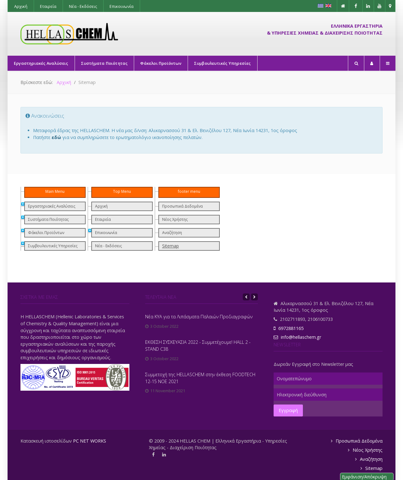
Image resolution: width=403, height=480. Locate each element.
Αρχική (101, 206)
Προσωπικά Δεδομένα (182, 206)
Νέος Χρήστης (175, 219)
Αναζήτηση (172, 232)
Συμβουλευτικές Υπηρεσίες (52, 245)
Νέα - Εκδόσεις (108, 245)
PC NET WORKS (89, 441)
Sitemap (170, 246)
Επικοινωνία (106, 232)
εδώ (56, 137)
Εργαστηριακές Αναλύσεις (51, 206)
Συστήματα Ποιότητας (48, 219)
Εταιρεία (103, 219)
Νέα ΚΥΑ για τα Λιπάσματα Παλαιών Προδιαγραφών (199, 317)
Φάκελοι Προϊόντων (46, 232)
